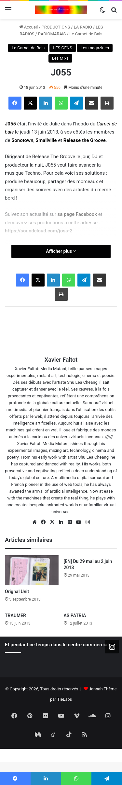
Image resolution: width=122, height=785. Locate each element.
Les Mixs (60, 58)
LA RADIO (83, 27)
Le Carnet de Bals (86, 33)
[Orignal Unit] (32, 570)
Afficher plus (61, 251)
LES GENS (62, 47)
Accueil (28, 27)
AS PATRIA (75, 615)
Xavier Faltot (61, 359)
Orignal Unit (17, 591)
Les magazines (95, 47)
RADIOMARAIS (52, 33)
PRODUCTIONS (56, 27)
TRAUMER (15, 615)
